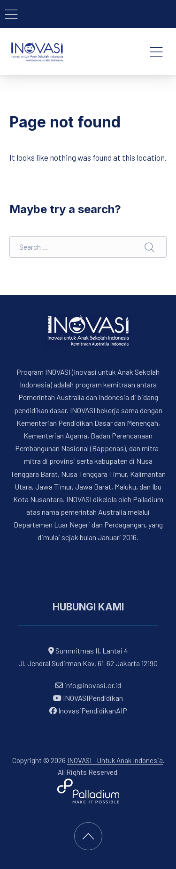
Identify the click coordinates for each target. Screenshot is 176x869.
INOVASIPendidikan (88, 697)
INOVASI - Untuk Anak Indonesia (115, 760)
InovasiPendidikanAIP (88, 710)
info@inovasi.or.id (92, 685)
